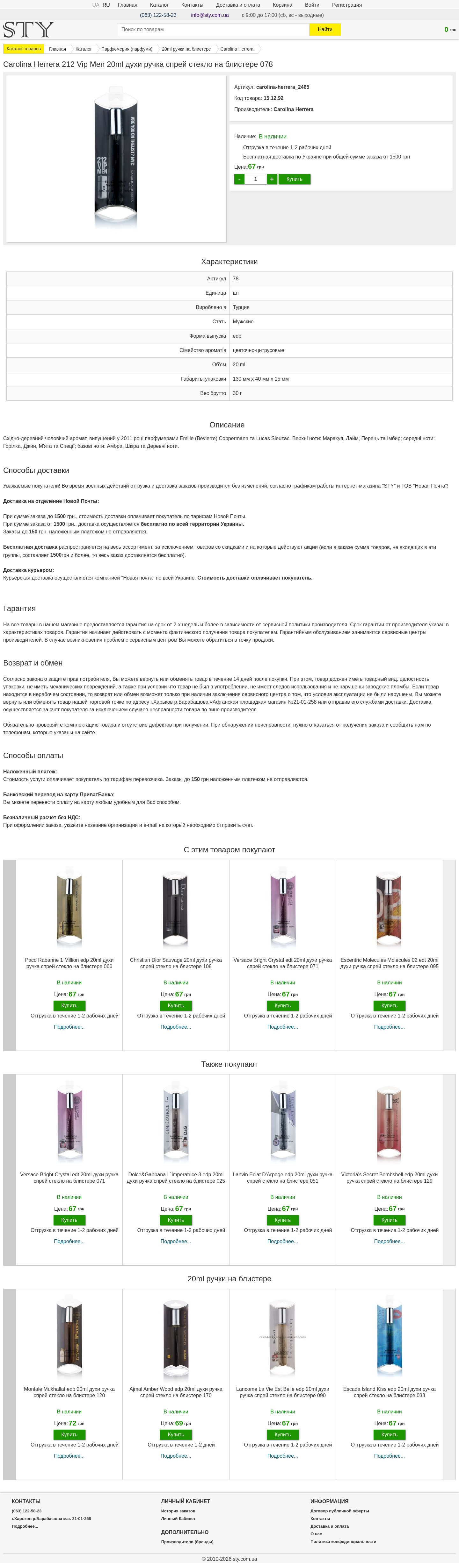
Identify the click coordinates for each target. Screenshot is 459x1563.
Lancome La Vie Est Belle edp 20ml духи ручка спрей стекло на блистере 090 (282, 1392)
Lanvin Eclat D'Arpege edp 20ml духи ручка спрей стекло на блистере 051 (283, 1177)
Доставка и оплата (238, 5)
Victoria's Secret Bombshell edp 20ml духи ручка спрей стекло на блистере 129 (389, 1177)
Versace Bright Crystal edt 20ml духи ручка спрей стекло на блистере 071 (283, 963)
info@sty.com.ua (210, 15)
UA (95, 5)
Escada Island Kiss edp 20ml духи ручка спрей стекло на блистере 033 (389, 1392)
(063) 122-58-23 (158, 15)
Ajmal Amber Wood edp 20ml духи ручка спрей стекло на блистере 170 (175, 1392)
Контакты (192, 5)
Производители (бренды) (187, 1542)
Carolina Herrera (293, 109)
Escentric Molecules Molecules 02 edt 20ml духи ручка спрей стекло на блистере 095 (389, 963)
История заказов (178, 1511)
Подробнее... (69, 1027)
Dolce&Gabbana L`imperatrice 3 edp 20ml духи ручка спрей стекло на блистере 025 (176, 1177)
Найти (325, 29)
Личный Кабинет (178, 1519)
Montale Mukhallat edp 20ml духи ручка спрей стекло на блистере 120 (69, 1392)
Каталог (159, 5)
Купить (295, 179)
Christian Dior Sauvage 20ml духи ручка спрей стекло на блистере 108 (176, 963)
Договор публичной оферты (339, 1511)
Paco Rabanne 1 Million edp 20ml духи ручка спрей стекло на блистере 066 (69, 963)
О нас (316, 1534)
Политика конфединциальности (343, 1541)
